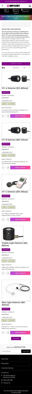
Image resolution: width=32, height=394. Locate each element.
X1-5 (4, 103)
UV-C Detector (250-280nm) (15, 191)
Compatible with (7, 101)
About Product (7, 108)
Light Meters (5, 97)
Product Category (8, 95)
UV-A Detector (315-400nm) (15, 88)
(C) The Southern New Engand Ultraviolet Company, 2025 (16, 391)
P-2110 (11, 103)
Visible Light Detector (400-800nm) (15, 244)
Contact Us (6, 383)
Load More (16, 338)
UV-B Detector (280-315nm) (15, 139)
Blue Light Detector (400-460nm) (14, 303)
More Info (6, 92)
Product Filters (16, 64)
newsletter (16, 347)
